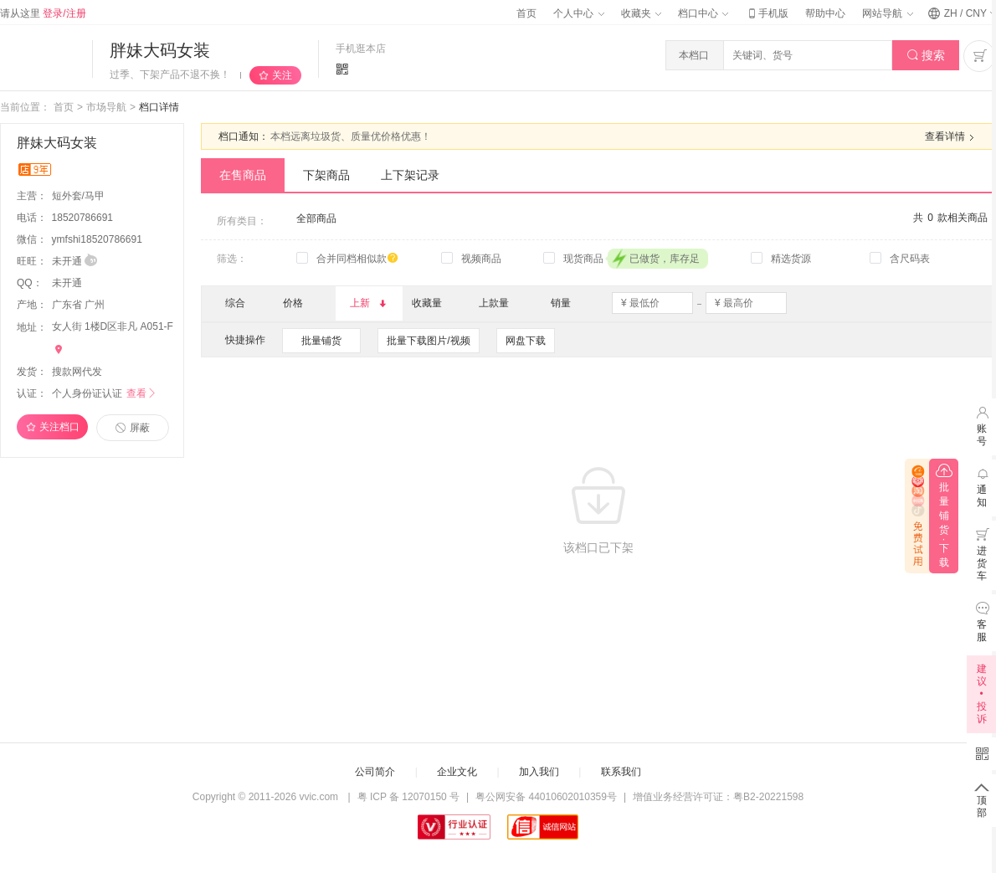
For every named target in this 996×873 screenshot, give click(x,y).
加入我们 (539, 772)
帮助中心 (825, 13)
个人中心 (578, 13)
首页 (526, 13)
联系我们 (621, 772)
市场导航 (106, 107)
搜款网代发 (77, 371)
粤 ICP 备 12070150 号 (408, 797)
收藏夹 (641, 13)
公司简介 (375, 772)
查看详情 (951, 137)
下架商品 (326, 175)
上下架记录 (410, 175)
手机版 (766, 13)
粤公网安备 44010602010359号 (546, 797)
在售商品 (242, 175)
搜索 (926, 55)
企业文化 (457, 772)
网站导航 (887, 13)
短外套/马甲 (80, 196)
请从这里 (43, 13)
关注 (282, 75)
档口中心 (703, 13)
